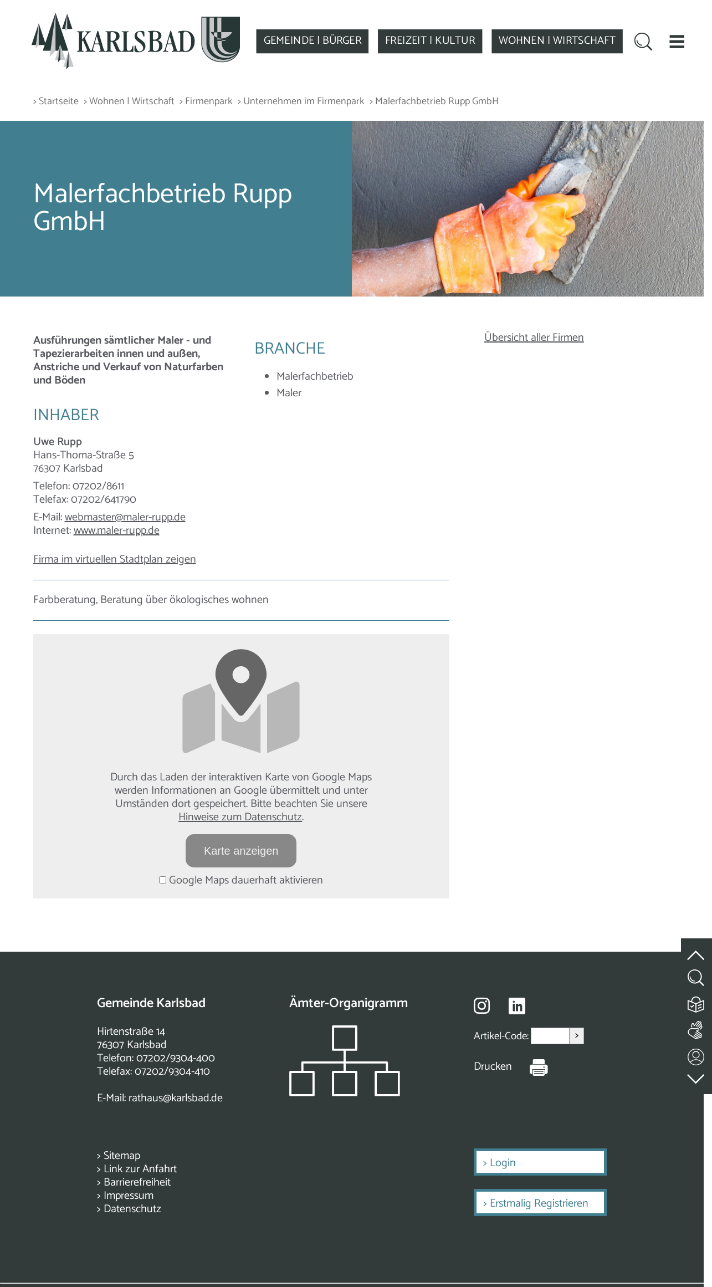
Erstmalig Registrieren (539, 1203)
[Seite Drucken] (530, 1067)
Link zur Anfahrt (140, 1169)
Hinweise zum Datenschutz (240, 817)
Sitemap (122, 1156)
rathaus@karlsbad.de (176, 1098)
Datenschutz (132, 1209)
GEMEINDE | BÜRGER (312, 41)
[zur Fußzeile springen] (696, 1076)
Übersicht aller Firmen (534, 338)
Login (503, 1163)
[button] (677, 41)
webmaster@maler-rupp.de (125, 517)
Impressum (128, 1196)
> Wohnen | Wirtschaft (129, 102)
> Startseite (56, 102)
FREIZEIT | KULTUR (430, 41)
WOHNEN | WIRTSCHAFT (557, 41)
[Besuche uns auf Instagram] (482, 1005)
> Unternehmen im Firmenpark (301, 102)
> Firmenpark (206, 102)
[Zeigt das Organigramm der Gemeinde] (344, 1093)
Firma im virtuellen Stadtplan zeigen (114, 559)
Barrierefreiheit (137, 1182)
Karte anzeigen (241, 851)
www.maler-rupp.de (117, 531)
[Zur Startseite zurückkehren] (136, 18)
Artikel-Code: (502, 1036)
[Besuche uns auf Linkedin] (517, 1006)
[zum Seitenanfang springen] (696, 948)
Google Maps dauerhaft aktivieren (241, 880)
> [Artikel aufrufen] (576, 1036)
